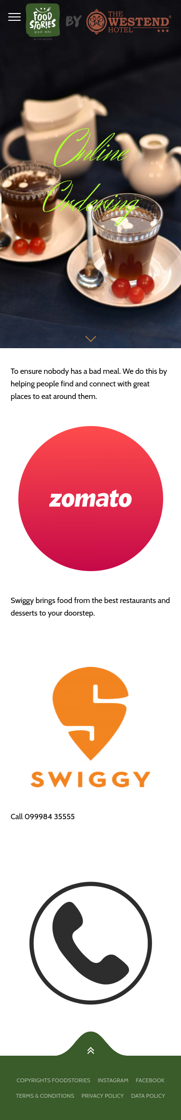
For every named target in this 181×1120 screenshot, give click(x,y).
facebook (150, 1080)
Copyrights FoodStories (53, 1080)
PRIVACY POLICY (103, 1095)
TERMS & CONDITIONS (45, 1095)
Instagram (112, 1080)
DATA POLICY (148, 1095)
